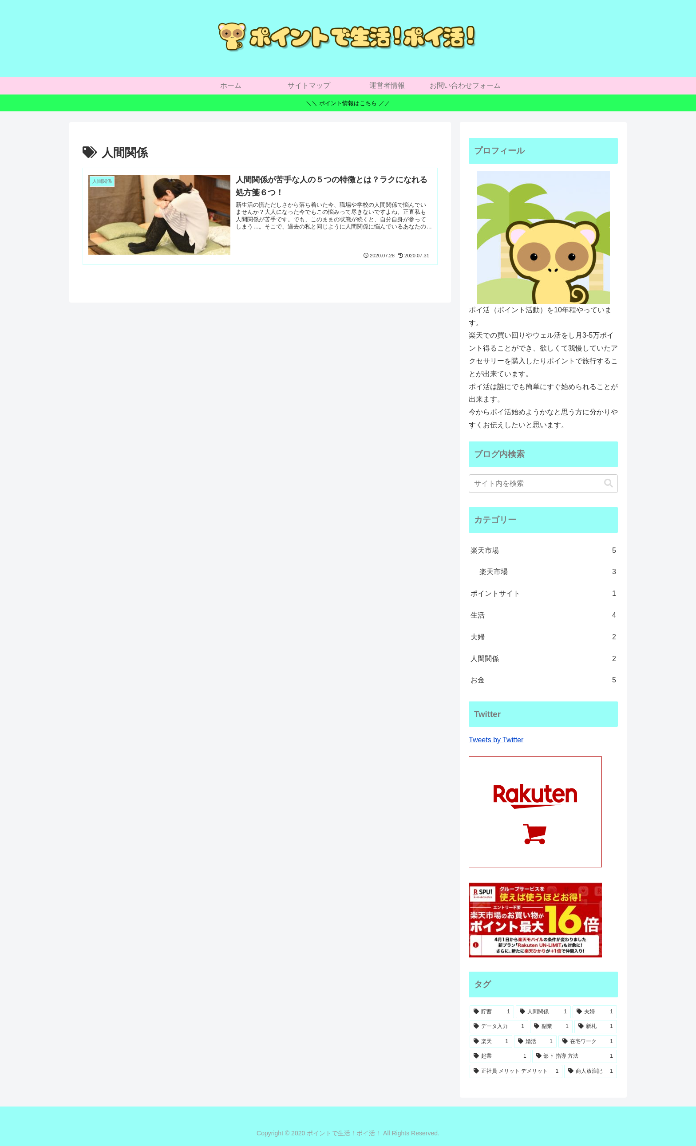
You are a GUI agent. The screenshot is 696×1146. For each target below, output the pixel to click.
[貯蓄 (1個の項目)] (492, 1012)
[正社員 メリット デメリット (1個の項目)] (516, 1071)
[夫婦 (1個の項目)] (595, 1012)
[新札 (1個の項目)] (595, 1026)
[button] (609, 483)
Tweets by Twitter (496, 740)
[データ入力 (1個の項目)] (499, 1026)
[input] (543, 483)
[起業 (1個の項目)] (500, 1056)
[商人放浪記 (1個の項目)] (590, 1071)
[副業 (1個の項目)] (551, 1026)
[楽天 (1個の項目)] (491, 1041)
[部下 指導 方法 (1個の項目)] (574, 1056)
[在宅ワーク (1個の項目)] (587, 1041)
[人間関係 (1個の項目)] (543, 1012)
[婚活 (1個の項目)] (535, 1041)
